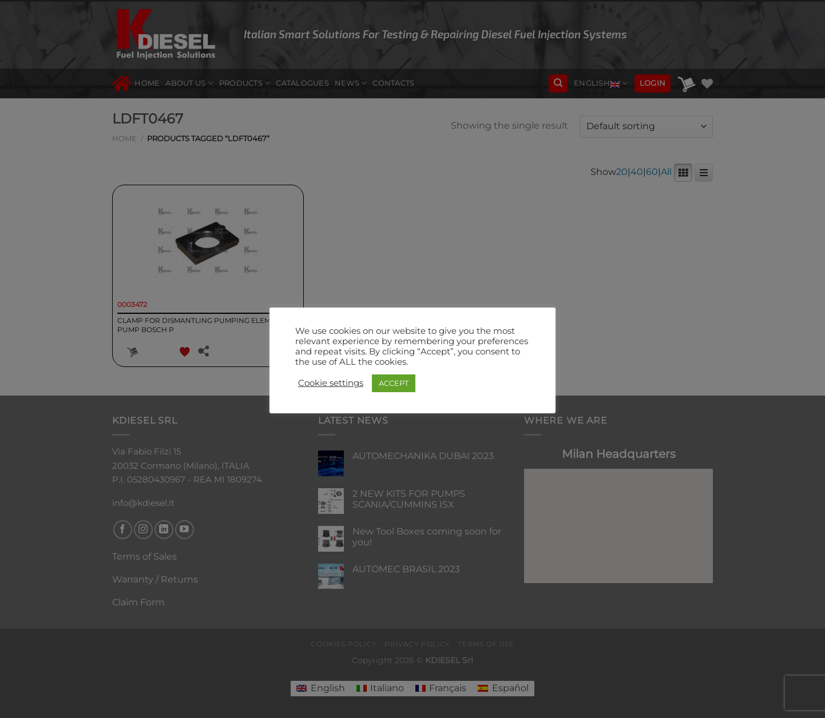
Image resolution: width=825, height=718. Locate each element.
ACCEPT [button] (393, 383)
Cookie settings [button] (330, 383)
